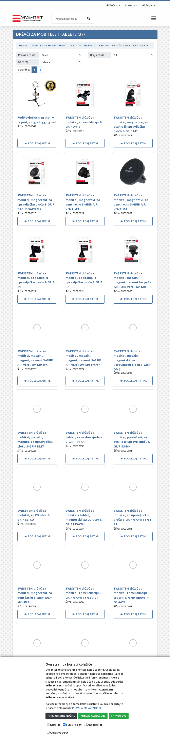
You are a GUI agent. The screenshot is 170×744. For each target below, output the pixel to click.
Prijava (149, 5)
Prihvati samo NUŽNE (61, 715)
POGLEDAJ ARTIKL (37, 143)
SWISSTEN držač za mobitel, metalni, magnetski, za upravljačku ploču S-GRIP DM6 (132, 360)
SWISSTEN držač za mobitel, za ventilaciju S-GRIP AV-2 (83, 121)
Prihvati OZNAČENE (92, 715)
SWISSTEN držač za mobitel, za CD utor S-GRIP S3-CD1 (34, 515)
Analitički (93, 725)
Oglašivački (57, 732)
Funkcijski (72, 725)
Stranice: (24, 69)
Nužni (53, 725)
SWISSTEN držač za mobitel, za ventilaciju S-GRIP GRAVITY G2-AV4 (83, 592)
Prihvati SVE (118, 715)
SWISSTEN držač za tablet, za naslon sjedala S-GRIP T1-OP (83, 437)
